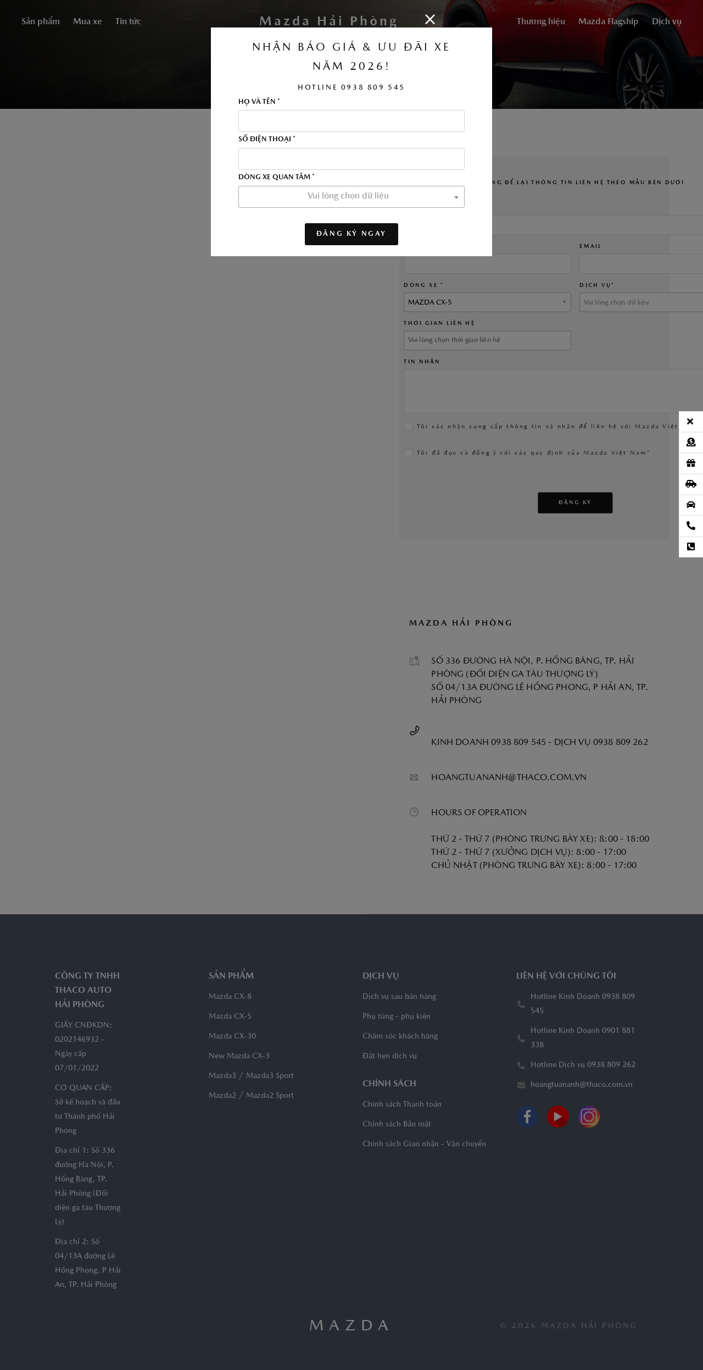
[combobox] (351, 197)
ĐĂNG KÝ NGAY (351, 233)
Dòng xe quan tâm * (276, 177)
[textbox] (351, 196)
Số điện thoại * (266, 139)
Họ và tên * (259, 102)
